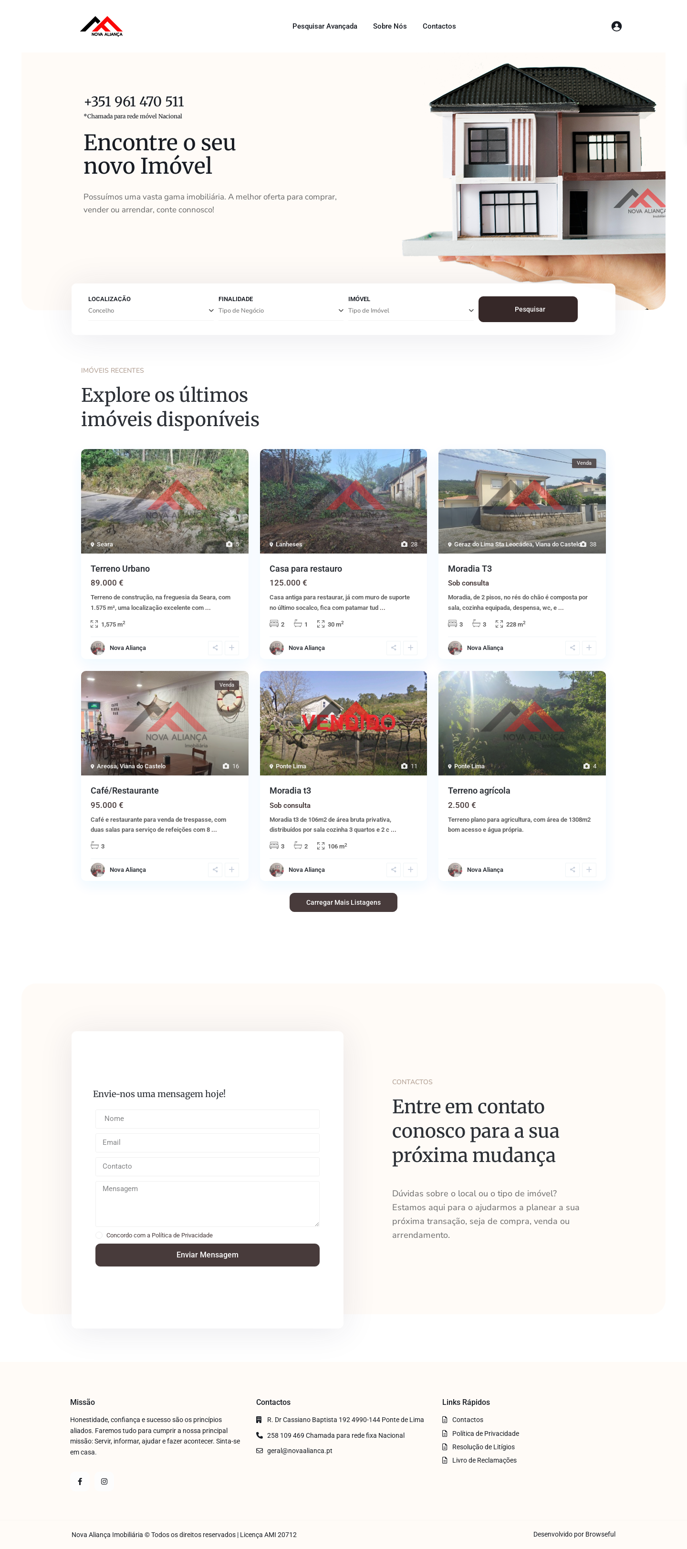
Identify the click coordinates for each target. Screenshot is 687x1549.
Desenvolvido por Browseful (574, 1534)
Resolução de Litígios (483, 1447)
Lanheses (289, 544)
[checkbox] (99, 1235)
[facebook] (80, 1481)
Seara (105, 544)
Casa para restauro (306, 569)
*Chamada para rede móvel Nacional (132, 116)
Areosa (107, 766)
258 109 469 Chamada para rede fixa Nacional (336, 1435)
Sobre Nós (390, 26)
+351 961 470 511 (133, 101)
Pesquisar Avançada (324, 26)
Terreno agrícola (479, 790)
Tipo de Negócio (241, 310)
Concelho (101, 310)
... (208, 607)
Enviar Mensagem (208, 1254)
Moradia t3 (290, 790)
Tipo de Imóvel (368, 310)
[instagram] (104, 1481)
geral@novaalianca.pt (300, 1451)
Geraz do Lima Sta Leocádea (493, 544)
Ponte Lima (291, 766)
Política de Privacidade (485, 1433)
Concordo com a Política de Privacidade (159, 1235)
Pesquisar (530, 309)
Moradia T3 (470, 569)
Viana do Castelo (558, 544)
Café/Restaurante (125, 790)
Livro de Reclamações (484, 1460)
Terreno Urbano (120, 569)
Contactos (439, 26)
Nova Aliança (128, 647)
